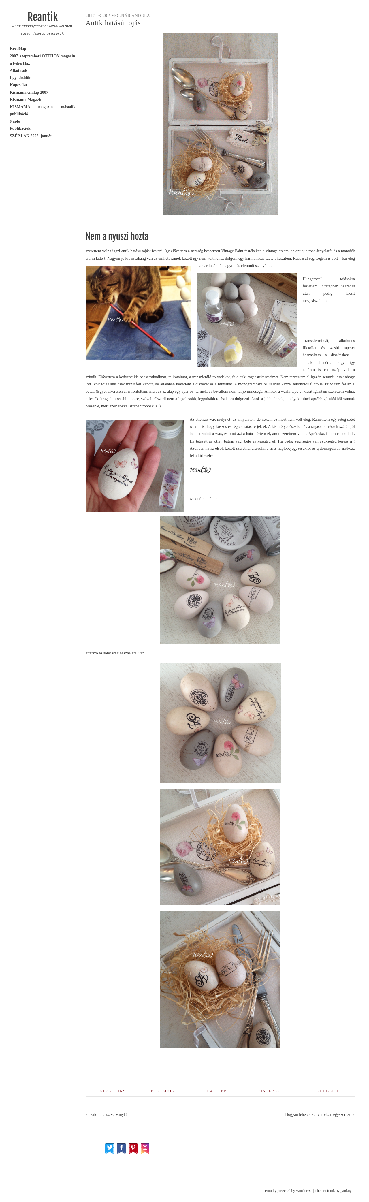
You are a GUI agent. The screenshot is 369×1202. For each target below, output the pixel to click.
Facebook (163, 1091)
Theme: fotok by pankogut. (335, 1190)
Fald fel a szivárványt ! (106, 1114)
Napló (15, 121)
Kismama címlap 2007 (29, 92)
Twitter (217, 1091)
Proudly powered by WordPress (288, 1190)
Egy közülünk (22, 78)
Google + (328, 1091)
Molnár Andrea (130, 16)
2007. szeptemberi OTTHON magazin (42, 56)
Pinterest (270, 1091)
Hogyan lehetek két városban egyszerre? (320, 1114)
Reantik (42, 17)
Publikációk (20, 128)
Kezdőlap (18, 48)
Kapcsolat (18, 85)
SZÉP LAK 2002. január (31, 136)
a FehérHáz (20, 63)
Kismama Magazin (26, 99)
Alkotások (18, 70)
